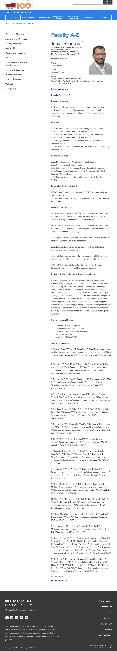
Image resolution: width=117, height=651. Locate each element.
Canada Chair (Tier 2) (61, 95)
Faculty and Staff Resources (18, 23)
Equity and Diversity (14, 34)
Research (88, 18)
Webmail (9, 84)
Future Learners (28, 18)
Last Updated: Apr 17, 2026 (104, 645)
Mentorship (10, 48)
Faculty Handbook (13, 43)
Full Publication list (59, 580)
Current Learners (43, 18)
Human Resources (13, 74)
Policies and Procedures (16, 53)
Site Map (92, 645)
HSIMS (8, 57)
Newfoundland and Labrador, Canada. (101, 648)
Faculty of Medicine (18, 12)
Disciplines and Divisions (58, 18)
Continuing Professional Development (16, 64)
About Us (13, 18)
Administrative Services (16, 39)
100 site (25, 4)
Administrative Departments (73, 18)
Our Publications (13, 79)
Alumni (104, 18)
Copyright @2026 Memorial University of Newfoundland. (21, 648)
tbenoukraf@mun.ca (58, 72)
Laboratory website (59, 89)
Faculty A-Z (10, 89)
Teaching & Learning (14, 70)
